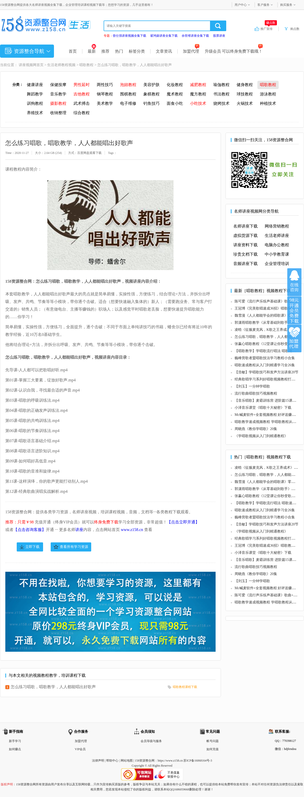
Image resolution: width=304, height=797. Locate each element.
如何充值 (212, 749)
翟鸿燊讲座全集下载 (164, 35)
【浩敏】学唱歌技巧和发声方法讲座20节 (266, 372)
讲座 (79, 529)
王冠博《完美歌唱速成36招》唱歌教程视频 (268, 308)
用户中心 (241, 5)
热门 (119, 51)
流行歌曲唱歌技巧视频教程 (256, 393)
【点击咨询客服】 (29, 529)
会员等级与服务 (151, 741)
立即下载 (32, 547)
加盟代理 (191, 51)
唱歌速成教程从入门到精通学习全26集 (265, 365)
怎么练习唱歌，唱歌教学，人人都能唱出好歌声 (53, 687)
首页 (73, 51)
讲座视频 (26, 65)
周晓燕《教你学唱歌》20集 (256, 429)
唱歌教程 (86, 65)
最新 (92, 51)
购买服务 (286, 5)
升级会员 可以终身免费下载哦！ (234, 51)
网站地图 (127, 760)
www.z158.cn (132, 529)
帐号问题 (212, 741)
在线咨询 (294, 282)
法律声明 (98, 760)
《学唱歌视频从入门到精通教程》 (261, 436)
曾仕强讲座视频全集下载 (129, 35)
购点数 (294, 29)
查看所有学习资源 (74, 547)
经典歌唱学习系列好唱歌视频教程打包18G (268, 379)
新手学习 (15, 741)
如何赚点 (15, 749)
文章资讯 (164, 51)
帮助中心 (112, 760)
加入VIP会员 (294, 310)
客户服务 (263, 5)
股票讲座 (219, 35)
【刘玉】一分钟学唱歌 (252, 386)
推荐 (105, 51)
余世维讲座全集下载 (195, 35)
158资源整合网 (145, 760)
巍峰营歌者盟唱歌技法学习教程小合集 (265, 358)
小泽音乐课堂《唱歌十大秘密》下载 (263, 408)
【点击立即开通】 (183, 522)
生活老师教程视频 (61, 65)
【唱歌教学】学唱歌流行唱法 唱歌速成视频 (269, 351)
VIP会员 (80, 749)
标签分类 (137, 51)
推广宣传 (268, 29)
